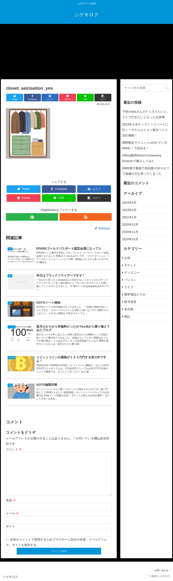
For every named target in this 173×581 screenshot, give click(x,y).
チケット (130, 265)
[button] (167, 88)
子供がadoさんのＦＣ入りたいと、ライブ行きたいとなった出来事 (146, 114)
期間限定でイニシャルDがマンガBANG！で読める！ (144, 145)
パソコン (130, 280)
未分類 (128, 309)
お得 (127, 258)
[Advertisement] (86, 51)
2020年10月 (130, 239)
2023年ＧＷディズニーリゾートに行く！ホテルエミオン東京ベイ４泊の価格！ (145, 130)
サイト (10, 526)
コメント (14, 449)
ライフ (128, 287)
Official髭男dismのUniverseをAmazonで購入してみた (142, 158)
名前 (11, 500)
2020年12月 (130, 224)
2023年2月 (129, 210)
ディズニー (131, 272)
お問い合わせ (161, 570)
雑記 (127, 316)
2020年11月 (130, 232)
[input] (146, 88)
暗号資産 (130, 301)
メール (12, 513)
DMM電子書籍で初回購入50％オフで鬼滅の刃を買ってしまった (145, 171)
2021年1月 (129, 217)
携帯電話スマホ (134, 294)
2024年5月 (129, 202)
